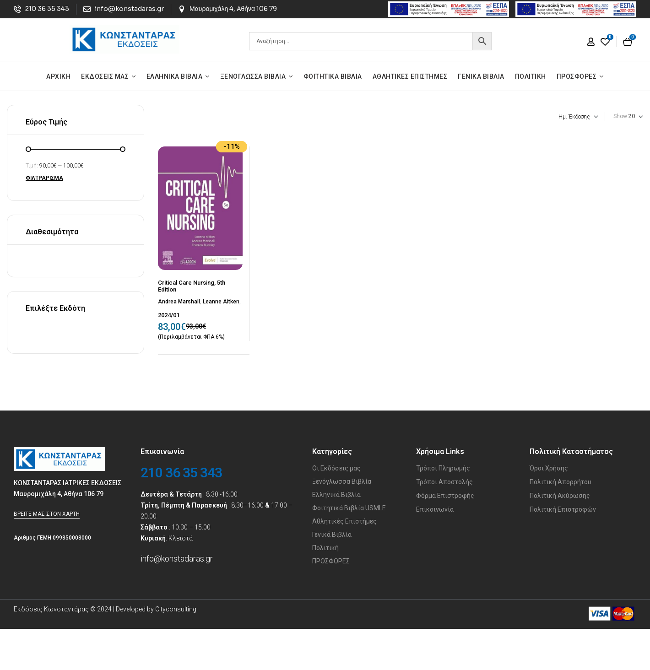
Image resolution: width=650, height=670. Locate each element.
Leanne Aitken (221, 301)
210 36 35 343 (181, 473)
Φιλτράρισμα (44, 178)
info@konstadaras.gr (177, 558)
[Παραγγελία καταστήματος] (540, 116)
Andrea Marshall (179, 301)
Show (620, 116)
